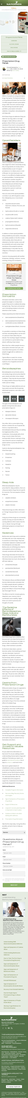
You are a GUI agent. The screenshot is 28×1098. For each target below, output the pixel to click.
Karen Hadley (15, 70)
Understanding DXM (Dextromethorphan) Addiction (13, 943)
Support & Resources (11, 804)
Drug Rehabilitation (16, 1043)
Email (4, 856)
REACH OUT (14, 885)
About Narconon (5, 1051)
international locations (13, 760)
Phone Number (6, 863)
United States (12, 1079)
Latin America (10, 1080)
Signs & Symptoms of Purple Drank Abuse (12, 1001)
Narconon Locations (6, 1082)
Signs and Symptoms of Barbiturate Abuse (11, 970)
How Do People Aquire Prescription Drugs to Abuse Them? (12, 995)
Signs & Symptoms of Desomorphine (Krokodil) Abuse (13, 985)
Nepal (16, 1080)
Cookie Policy (10, 1093)
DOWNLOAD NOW (14, 288)
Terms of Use (16, 1093)
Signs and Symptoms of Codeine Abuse (13, 948)
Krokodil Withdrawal (10, 980)
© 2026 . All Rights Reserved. (11, 1092)
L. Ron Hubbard (13, 1057)
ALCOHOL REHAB (14, 44)
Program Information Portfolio (18, 1066)
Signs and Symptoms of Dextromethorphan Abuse (11, 965)
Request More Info (5, 1067)
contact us (10, 762)
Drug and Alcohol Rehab (14, 37)
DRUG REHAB (14, 47)
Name (4, 850)
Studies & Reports (14, 1056)
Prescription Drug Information (13, 819)
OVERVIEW (14, 40)
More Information (5, 1066)
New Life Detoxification (8, 1041)
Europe (18, 1079)
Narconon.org (4, 1079)
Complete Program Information (14, 790)
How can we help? (7, 870)
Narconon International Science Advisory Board (11, 1054)
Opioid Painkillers (8, 78)
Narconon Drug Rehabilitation (8, 1040)
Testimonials (8, 1043)
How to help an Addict (13, 51)
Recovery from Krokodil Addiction (14, 989)
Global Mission (13, 1051)
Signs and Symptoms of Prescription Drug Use (11, 976)
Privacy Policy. (7, 881)
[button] (14, 1087)
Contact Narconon (15, 1067)
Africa (19, 1080)
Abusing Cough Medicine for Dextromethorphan (12, 1007)
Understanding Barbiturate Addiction (12, 954)
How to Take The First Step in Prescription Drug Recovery (13, 959)
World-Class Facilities (10, 1053)
